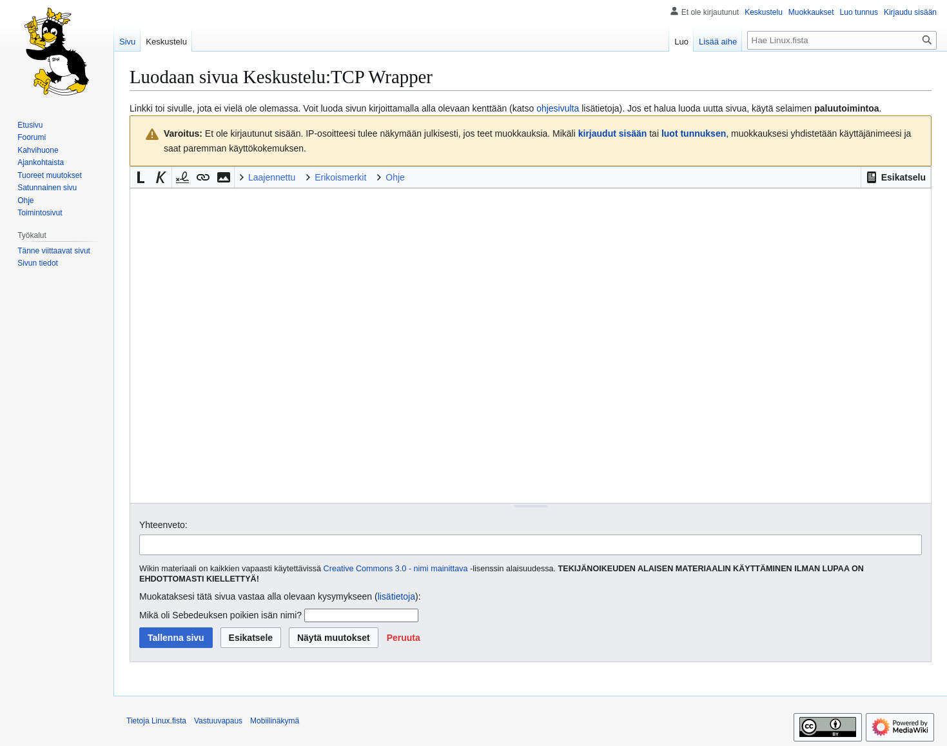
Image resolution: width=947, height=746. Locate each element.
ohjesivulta (557, 108)
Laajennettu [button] (271, 177)
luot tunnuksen (693, 133)
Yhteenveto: (163, 525)
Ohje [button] (395, 177)
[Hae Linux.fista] (842, 40)
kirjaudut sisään (612, 133)
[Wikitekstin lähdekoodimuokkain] (530, 345)
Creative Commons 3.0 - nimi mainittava (396, 568)
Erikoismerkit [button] (340, 177)
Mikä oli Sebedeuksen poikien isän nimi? (220, 615)
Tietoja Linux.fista (156, 720)
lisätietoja (396, 596)
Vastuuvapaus (218, 720)
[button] (895, 177)
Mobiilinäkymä (274, 720)
